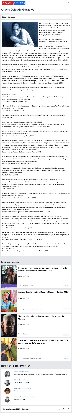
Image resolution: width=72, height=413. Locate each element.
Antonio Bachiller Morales (21, 371)
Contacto (25, 409)
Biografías (11, 17)
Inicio (4, 17)
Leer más (66, 286)
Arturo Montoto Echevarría (22, 388)
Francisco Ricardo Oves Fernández (24, 397)
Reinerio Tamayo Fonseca (22, 380)
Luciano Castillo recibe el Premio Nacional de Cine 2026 (43, 292)
